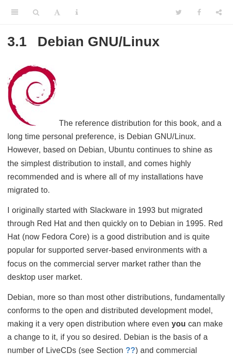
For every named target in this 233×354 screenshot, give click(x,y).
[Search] (36, 12)
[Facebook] (199, 12)
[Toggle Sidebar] (15, 12)
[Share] (218, 12)
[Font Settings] (57, 12)
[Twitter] (178, 12)
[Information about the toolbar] (76, 12)
